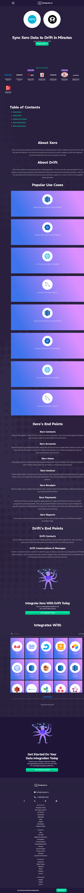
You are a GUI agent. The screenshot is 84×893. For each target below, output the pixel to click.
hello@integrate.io (41, 792)
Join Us (40, 873)
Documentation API (41, 844)
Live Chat (41, 835)
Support (40, 821)
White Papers (41, 864)
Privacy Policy (40, 851)
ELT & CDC (41, 812)
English (41, 880)
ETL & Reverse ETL (41, 810)
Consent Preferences (40, 856)
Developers (40, 824)
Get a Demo (61, 890)
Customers (40, 862)
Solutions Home (41, 807)
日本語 (41, 882)
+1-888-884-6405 (41, 797)
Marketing (41, 817)
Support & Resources (40, 837)
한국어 (41, 884)
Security (40, 846)
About (40, 869)
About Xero (17, 112)
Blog (40, 832)
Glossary (40, 853)
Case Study (31, 70)
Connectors (40, 814)
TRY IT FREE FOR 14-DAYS (47, 613)
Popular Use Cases (20, 119)
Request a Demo (42, 44)
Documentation (40, 842)
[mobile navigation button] (13, 3)
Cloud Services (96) (47, 705)
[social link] (24, 801)
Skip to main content (42, 68)
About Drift (17, 115)
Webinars (41, 866)
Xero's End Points (19, 123)
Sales (40, 819)
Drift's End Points (19, 126)
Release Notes (40, 826)
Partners (40, 871)
